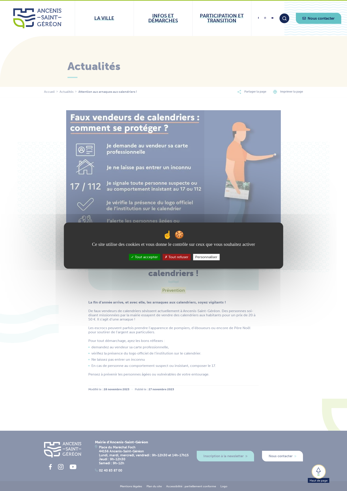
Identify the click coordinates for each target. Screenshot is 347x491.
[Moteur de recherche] (284, 18)
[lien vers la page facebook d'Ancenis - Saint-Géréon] (258, 19)
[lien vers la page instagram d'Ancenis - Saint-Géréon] (265, 19)
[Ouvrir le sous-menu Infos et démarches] (163, 18)
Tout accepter (144, 257)
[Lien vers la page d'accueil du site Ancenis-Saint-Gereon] (37, 18)
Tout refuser (176, 257)
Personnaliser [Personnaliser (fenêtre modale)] (206, 257)
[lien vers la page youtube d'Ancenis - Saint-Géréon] (272, 19)
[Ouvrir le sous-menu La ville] (104, 18)
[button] (318, 473)
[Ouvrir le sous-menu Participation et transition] (221, 18)
